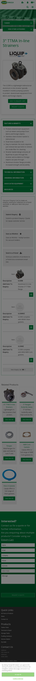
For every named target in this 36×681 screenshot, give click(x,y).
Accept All (18, 674)
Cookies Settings (18, 679)
